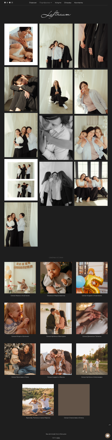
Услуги (58, 2)
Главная (32, 2)
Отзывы (67, 2)
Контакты (78, 2)
